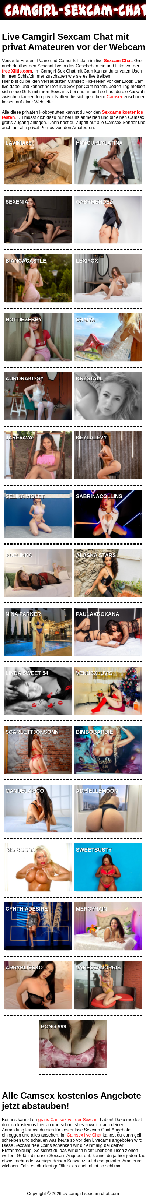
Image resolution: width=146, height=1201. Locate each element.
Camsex (115, 96)
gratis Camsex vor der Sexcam (68, 1119)
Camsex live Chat (84, 1135)
